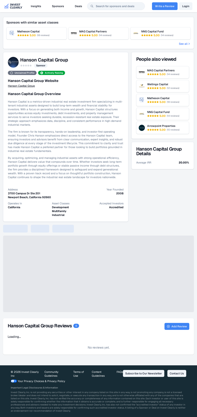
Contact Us (177, 373)
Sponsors (58, 6)
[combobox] (116, 6)
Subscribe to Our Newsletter (143, 373)
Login (185, 6)
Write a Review (164, 6)
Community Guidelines (51, 373)
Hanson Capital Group (21, 86)
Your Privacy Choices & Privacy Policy (38, 381)
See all (185, 43)
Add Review (177, 326)
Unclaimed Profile (22, 72)
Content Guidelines (98, 373)
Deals (78, 6)
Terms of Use (78, 373)
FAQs (120, 372)
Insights (36, 6)
